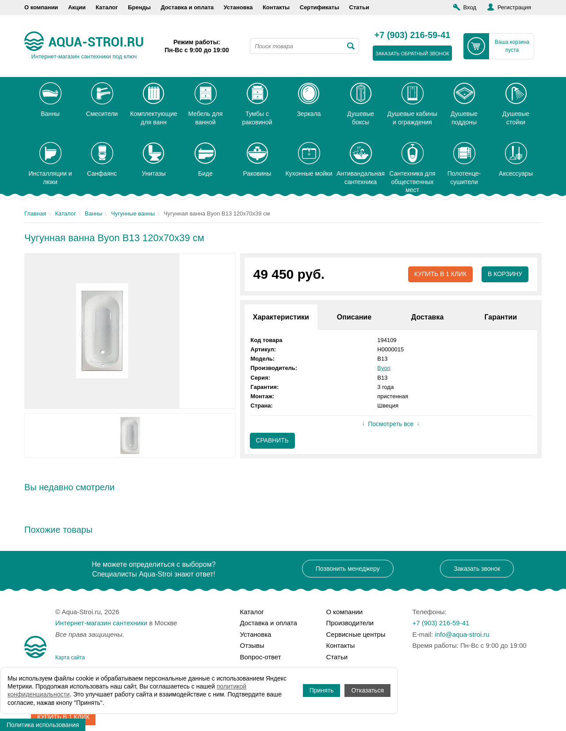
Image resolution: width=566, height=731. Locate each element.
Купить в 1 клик (439, 274)
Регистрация (514, 7)
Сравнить (272, 440)
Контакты (276, 7)
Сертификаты (319, 7)
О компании (41, 7)
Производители (350, 623)
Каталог (107, 7)
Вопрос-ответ (260, 657)
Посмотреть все (390, 424)
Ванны (94, 213)
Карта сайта (70, 657)
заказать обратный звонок (412, 53)
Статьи (359, 7)
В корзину (504, 274)
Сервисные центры (356, 634)
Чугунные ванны (133, 213)
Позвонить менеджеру (348, 568)
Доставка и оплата (187, 7)
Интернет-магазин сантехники (101, 623)
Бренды (139, 7)
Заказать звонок (477, 568)
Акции (77, 7)
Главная (35, 213)
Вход (469, 7)
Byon (383, 368)
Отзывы (252, 645)
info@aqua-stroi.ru (462, 634)
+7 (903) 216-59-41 (413, 35)
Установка (238, 7)
